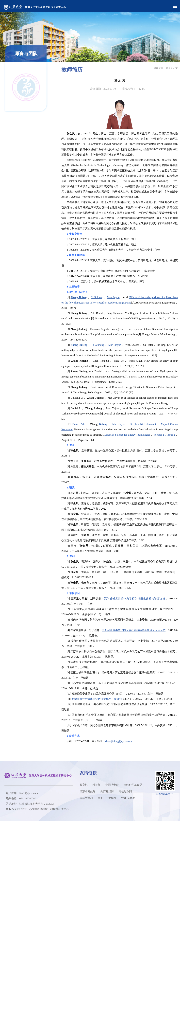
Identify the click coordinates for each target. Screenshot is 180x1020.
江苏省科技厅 (88, 791)
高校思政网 (125, 791)
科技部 (96, 784)
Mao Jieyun (128, 297)
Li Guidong (112, 297)
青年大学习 (86, 798)
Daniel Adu (93, 424)
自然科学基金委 (133, 784)
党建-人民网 (128, 798)
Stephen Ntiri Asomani (158, 424)
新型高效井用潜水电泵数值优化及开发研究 (111, 699)
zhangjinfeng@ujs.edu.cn (133, 741)
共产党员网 (107, 791)
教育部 (84, 784)
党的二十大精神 (107, 798)
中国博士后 (112, 784)
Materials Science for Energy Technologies (142, 434)
